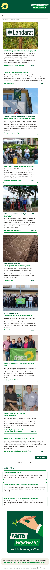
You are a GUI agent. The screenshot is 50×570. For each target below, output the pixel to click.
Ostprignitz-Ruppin (19, 65)
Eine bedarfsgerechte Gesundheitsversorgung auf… (20, 51)
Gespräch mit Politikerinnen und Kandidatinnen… (19, 166)
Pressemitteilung (8, 280)
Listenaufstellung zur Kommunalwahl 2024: (18, 316)
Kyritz (15, 430)
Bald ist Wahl (8, 216)
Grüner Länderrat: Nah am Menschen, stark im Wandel (21, 485)
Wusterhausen (18, 431)
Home (17, 19)
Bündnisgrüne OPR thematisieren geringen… (18, 266)
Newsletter (5, 568)
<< (19, 462)
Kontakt (11, 568)
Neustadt (20, 430)
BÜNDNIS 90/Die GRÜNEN (40, 5)
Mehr (32, 65)
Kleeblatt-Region (8, 65)
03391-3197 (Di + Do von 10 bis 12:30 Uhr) (15, 562)
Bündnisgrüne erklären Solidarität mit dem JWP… (20, 439)
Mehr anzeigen (41, 457)
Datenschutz (33, 568)
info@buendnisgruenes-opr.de (35, 562)
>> (30, 462)
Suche (20, 568)
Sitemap (16, 568)
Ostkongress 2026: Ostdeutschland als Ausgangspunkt (21, 498)
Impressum (26, 568)
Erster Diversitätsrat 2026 (12, 473)
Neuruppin (7, 133)
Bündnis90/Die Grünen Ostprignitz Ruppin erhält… (20, 119)
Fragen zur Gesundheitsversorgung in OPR (17, 72)
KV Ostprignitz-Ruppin (9, 19)
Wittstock (15, 380)
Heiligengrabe (8, 380)
